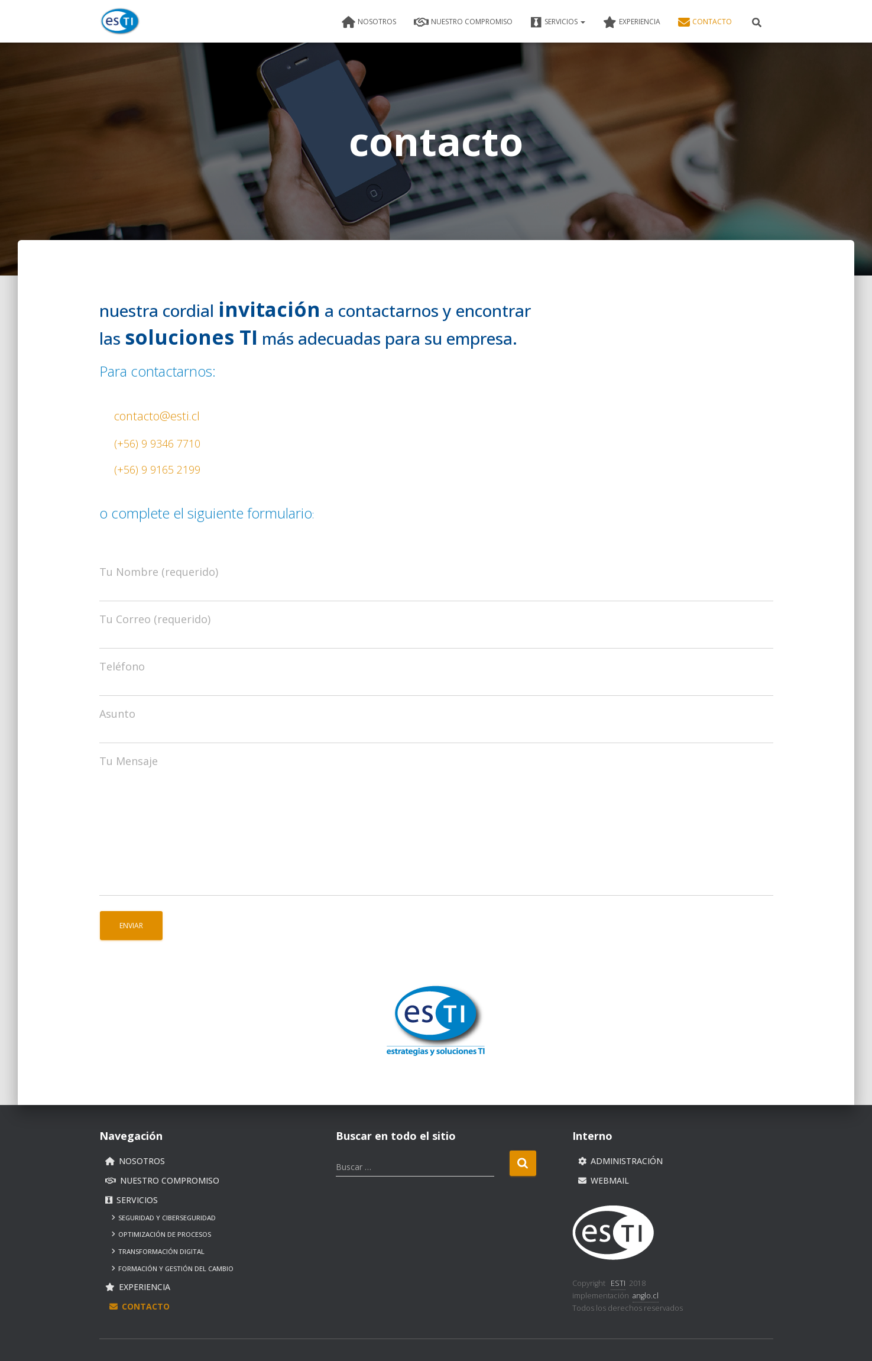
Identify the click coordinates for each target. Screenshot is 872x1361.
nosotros (369, 22)
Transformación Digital (158, 1251)
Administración (620, 1161)
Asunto (117, 714)
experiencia (631, 22)
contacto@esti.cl (157, 416)
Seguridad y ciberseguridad (163, 1217)
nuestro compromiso (463, 22)
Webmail (603, 1180)
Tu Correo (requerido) (154, 619)
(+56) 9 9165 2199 (157, 469)
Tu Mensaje (128, 761)
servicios (557, 22)
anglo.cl (646, 1296)
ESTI (618, 1283)
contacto (705, 22)
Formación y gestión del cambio (172, 1268)
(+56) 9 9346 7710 (157, 443)
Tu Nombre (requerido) (158, 572)
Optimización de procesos (161, 1234)
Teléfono (122, 666)
